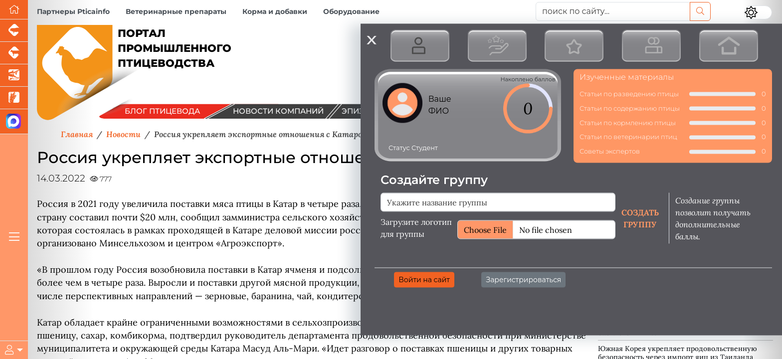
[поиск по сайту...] (613, 11)
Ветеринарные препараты (176, 11)
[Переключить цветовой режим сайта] (758, 12)
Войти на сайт (424, 279)
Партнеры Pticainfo (73, 11)
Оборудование (351, 11)
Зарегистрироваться (523, 279)
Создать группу (640, 218)
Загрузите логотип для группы (416, 227)
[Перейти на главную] (14, 9)
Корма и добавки (274, 11)
